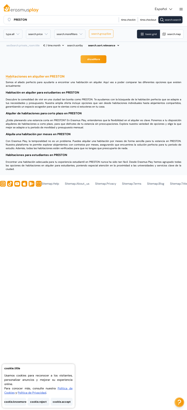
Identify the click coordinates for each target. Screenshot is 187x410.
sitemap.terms (131, 184)
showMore (93, 59)
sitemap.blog (155, 184)
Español (164, 9)
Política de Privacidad (32, 393)
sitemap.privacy (105, 184)
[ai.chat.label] (179, 402)
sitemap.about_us (77, 184)
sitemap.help (50, 184)
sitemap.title (178, 184)
